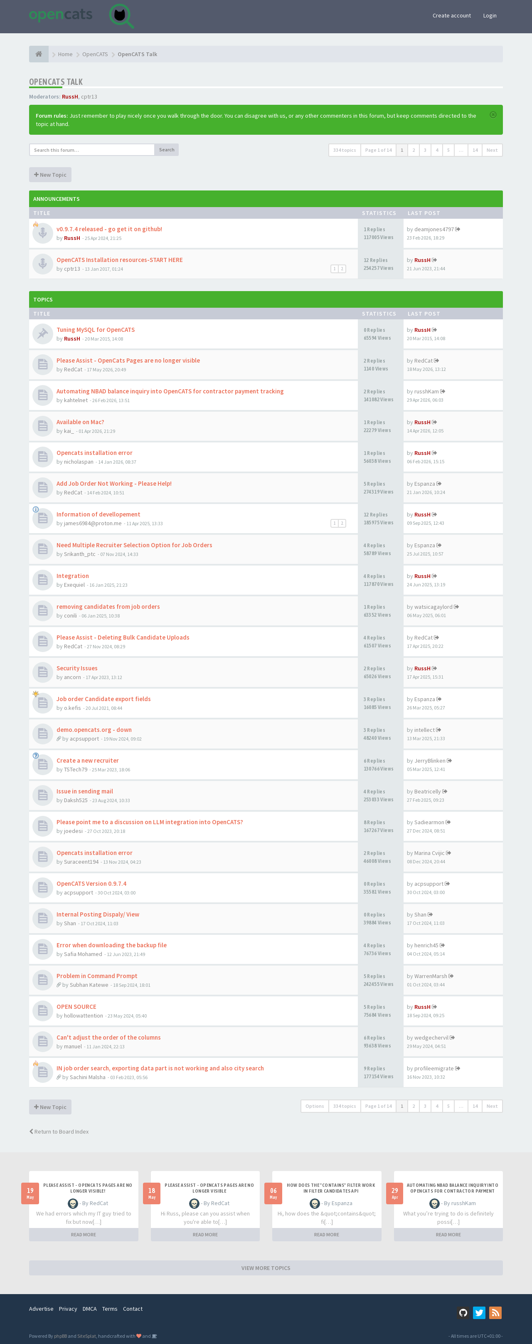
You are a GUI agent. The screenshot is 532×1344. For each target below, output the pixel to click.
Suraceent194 (81, 861)
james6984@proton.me (93, 523)
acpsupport (84, 738)
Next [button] (492, 150)
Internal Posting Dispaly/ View (98, 914)
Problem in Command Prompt (97, 976)
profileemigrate (434, 1068)
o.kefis (72, 708)
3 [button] (425, 150)
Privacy (68, 1308)
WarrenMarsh (430, 976)
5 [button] (448, 150)
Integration (73, 576)
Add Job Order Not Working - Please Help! (114, 483)
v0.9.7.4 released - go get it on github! (109, 229)
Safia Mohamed (83, 954)
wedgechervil (431, 1037)
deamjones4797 (434, 229)
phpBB (60, 1336)
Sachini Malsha (88, 1077)
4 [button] (437, 150)
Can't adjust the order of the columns (109, 1037)
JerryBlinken (430, 760)
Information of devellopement (98, 514)
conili (70, 615)
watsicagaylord (433, 606)
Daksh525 (76, 800)
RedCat (73, 369)
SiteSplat (86, 1336)
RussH (70, 96)
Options (314, 1106)
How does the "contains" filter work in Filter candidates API (331, 1188)
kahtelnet (76, 400)
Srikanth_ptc (80, 554)
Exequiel (74, 584)
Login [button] (490, 15)
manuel (73, 1046)
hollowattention (83, 1015)
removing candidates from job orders (108, 606)
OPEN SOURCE (76, 1006)
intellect (424, 730)
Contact (133, 1308)
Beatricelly (427, 791)
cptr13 (89, 96)
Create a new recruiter (88, 760)
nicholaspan (79, 461)
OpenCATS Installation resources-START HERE (120, 260)
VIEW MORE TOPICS (266, 1268)
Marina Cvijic (429, 853)
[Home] (39, 54)
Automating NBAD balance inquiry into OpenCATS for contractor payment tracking (170, 391)
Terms (110, 1308)
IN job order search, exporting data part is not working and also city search (160, 1068)
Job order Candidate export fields (104, 699)
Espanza (424, 483)
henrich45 (426, 945)
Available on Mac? (80, 422)
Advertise (41, 1308)
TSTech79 (75, 769)
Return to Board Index (59, 1131)
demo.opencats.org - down (94, 730)
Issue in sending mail (85, 791)
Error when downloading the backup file (112, 945)
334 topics (344, 150)
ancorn (72, 677)
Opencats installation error (95, 453)
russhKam (426, 391)
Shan (70, 923)
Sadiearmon (429, 822)
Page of (378, 150)
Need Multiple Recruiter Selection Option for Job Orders (134, 545)
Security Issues (77, 668)
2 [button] (413, 150)
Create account (452, 15)
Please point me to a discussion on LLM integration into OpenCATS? (150, 822)
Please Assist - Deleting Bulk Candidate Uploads (123, 637)
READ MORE (83, 1234)
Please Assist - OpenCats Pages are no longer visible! (88, 1188)
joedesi (73, 831)
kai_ (69, 431)
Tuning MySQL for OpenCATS (96, 330)
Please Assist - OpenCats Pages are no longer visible (128, 360)
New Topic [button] (50, 174)
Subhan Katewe (89, 984)
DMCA (90, 1308)
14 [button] (475, 150)
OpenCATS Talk (56, 81)
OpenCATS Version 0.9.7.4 (91, 883)
